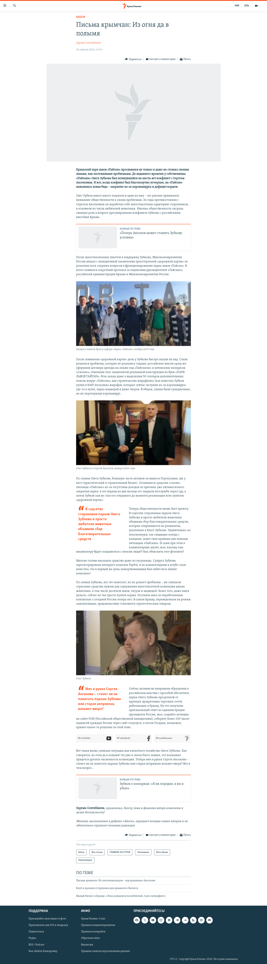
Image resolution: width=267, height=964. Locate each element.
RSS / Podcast (36, 944)
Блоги (80, 17)
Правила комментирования (98, 925)
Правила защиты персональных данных (105, 951)
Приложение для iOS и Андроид (48, 925)
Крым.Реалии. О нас (93, 918)
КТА (246, 5)
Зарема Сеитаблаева (88, 43)
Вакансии (87, 944)
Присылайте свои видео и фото (47, 918)
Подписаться (36, 931)
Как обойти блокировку (43, 951)
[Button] (133, 59)
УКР (237, 5)
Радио (32, 938)
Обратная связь (90, 938)
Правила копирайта (93, 931)
